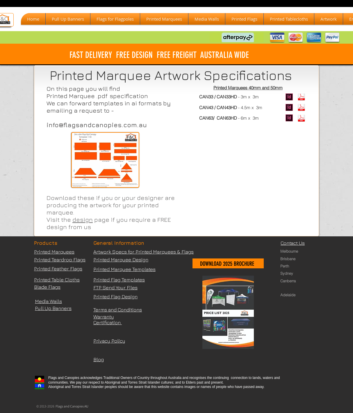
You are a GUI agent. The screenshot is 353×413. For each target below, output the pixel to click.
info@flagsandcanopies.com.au (97, 125)
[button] (164, 19)
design (82, 219)
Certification (107, 322)
